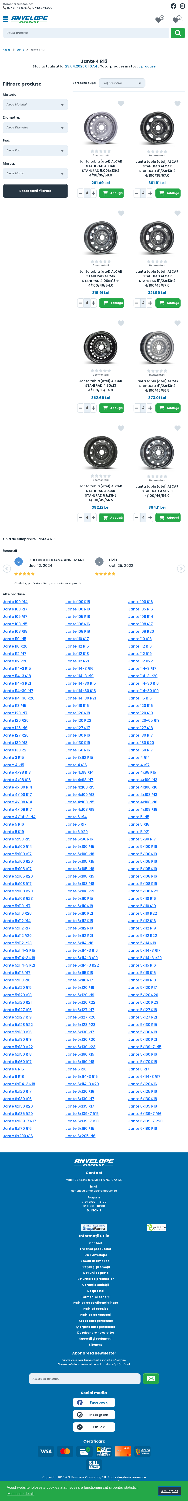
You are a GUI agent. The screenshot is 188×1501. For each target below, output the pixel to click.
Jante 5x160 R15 (79, 1054)
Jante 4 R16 (76, 765)
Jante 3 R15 (13, 757)
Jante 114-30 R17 (18, 690)
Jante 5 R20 (76, 831)
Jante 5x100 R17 (17, 854)
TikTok (91, 1427)
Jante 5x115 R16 (142, 965)
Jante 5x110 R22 (142, 913)
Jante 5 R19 (13, 831)
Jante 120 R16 (140, 705)
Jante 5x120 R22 (80, 1002)
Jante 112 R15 (77, 646)
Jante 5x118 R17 (79, 980)
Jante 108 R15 (15, 624)
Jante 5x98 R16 (79, 839)
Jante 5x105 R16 (142, 861)
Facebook (92, 1402)
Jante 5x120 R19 (79, 995)
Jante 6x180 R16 (142, 1128)
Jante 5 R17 (76, 824)
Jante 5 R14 (76, 817)
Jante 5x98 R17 (142, 839)
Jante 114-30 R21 (80, 698)
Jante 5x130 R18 (142, 1032)
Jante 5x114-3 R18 (19, 958)
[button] (7, 569)
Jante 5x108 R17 (17, 883)
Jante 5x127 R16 (17, 1009)
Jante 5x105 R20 (18, 876)
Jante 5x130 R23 (80, 1047)
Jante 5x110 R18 (79, 906)
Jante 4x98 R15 (142, 772)
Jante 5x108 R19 (142, 883)
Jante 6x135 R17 (79, 1106)
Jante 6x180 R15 (79, 1128)
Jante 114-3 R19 (79, 676)
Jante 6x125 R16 (142, 1091)
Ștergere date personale (95, 1327)
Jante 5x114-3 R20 (145, 958)
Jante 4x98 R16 (17, 779)
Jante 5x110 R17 (16, 906)
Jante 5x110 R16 (142, 898)
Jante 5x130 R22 (18, 1047)
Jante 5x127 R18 (142, 1009)
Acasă (6, 49)
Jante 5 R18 (138, 824)
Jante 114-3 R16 (79, 668)
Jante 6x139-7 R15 (82, 1113)
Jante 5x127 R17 (79, 1009)
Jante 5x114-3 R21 (19, 965)
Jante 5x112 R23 (17, 943)
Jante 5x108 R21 (79, 891)
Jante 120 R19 (140, 713)
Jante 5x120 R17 (142, 987)
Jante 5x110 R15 (79, 898)
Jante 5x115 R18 (79, 972)
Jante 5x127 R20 (80, 1017)
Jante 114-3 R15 (17, 668)
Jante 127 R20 (16, 735)
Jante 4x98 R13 (17, 772)
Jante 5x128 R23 (80, 1024)
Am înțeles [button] (169, 1491)
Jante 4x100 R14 (17, 787)
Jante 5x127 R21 (142, 1017)
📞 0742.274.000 (40, 8)
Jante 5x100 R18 (79, 854)
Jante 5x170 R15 (142, 1061)
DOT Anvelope (95, 1255)
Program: (94, 1197)
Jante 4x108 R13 (142, 794)
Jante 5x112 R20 (17, 935)
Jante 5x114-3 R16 (81, 950)
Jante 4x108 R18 (79, 809)
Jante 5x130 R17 (79, 1032)
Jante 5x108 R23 (18, 898)
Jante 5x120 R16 (79, 987)
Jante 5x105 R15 (79, 861)
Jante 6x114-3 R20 (82, 1084)
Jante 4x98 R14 (79, 772)
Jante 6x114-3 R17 (144, 1076)
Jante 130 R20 (141, 742)
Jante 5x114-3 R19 (81, 958)
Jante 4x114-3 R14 (19, 817)
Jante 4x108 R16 (142, 802)
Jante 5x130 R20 (80, 1039)
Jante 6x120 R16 (142, 1084)
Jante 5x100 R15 (79, 846)
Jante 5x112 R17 (16, 928)
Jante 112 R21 (77, 661)
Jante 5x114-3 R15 (19, 950)
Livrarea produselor (95, 1249)
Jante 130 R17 (140, 735)
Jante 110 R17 (77, 639)
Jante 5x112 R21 (79, 935)
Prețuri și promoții (95, 1267)
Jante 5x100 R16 (142, 846)
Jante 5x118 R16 (16, 980)
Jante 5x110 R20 (17, 913)
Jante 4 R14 (139, 757)
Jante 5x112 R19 (142, 928)
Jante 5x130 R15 (142, 1024)
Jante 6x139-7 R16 (144, 1113)
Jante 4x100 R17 (17, 794)
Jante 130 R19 (77, 742)
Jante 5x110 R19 (142, 906)
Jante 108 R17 (140, 624)
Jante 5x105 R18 (79, 869)
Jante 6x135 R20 (18, 1113)
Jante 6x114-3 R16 (81, 1076)
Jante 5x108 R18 (79, 883)
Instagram (92, 1415)
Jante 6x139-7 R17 (19, 1121)
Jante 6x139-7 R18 (82, 1121)
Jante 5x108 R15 (79, 876)
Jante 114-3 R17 (142, 668)
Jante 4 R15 (13, 765)
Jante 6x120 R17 (17, 1091)
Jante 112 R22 (140, 661)
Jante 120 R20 (16, 720)
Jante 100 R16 (140, 601)
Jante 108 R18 (15, 631)
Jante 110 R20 (15, 646)
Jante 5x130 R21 (142, 1039)
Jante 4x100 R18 (79, 794)
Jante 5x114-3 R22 (82, 965)
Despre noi (95, 1291)
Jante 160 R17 (140, 750)
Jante (20, 49)
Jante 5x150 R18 (17, 1054)
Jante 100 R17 (15, 609)
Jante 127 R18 (140, 728)
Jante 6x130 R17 (79, 1099)
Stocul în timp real (96, 1261)
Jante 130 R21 (15, 750)
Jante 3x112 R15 (79, 757)
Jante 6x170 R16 (17, 1128)
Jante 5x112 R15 (79, 920)
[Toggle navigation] (5, 19)
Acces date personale (96, 1321)
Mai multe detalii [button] (20, 1494)
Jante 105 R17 (15, 616)
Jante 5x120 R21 (17, 1002)
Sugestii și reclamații (95, 1339)
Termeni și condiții (96, 1297)
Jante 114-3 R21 (17, 683)
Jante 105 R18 (77, 616)
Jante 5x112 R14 (17, 920)
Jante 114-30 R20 (18, 698)
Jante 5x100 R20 (18, 861)
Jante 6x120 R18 (79, 1091)
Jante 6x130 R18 (142, 1099)
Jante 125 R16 (15, 728)
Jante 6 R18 (13, 1076)
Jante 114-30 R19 (143, 690)
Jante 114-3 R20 (143, 676)
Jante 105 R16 (140, 609)
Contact (95, 1243)
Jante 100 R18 (77, 609)
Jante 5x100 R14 (17, 846)
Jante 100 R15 (77, 601)
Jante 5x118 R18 (142, 980)
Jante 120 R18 (77, 713)
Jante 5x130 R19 (17, 1039)
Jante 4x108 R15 (79, 802)
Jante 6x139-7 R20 (145, 1121)
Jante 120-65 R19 (144, 720)
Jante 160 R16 (77, 750)
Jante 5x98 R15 (16, 839)
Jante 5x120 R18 (17, 995)
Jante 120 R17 (15, 713)
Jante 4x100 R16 (142, 787)
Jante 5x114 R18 (79, 943)
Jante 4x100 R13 (142, 779)
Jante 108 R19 (77, 631)
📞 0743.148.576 (15, 8)
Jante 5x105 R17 (17, 869)
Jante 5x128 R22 (18, 1024)
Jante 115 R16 (140, 698)
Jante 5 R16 (13, 824)
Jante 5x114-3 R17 (144, 950)
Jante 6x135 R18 (142, 1106)
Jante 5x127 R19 (17, 1017)
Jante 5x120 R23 (143, 1002)
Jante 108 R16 (77, 624)
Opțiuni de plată (95, 1273)
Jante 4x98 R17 (79, 779)
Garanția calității (95, 1285)
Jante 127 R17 (77, 728)
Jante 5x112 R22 (142, 935)
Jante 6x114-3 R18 (19, 1084)
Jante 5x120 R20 (143, 995)
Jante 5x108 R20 (18, 891)
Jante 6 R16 (76, 1069)
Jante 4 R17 (139, 765)
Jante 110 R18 (140, 639)
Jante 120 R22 (78, 720)
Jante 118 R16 (77, 705)
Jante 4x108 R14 (17, 802)
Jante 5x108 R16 (142, 876)
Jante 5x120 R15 (17, 987)
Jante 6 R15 (13, 1069)
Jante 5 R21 (138, 831)
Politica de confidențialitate (95, 1303)
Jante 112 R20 (15, 661)
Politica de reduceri (95, 1315)
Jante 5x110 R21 (79, 913)
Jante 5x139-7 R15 (144, 1047)
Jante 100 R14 (15, 601)
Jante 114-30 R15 (80, 683)
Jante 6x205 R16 (80, 1136)
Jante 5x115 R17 (16, 972)
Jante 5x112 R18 (79, 928)
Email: (94, 1186)
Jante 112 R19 (140, 653)
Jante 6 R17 (138, 1069)
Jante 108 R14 (140, 616)
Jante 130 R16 (77, 735)
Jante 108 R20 (141, 631)
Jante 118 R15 (14, 705)
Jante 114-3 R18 (17, 676)
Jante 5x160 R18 (79, 1061)
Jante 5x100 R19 (142, 854)
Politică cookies (95, 1309)
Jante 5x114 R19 (142, 943)
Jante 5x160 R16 (142, 1054)
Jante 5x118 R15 (142, 972)
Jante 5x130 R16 (17, 1032)
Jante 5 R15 (138, 817)
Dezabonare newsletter (95, 1333)
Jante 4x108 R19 (142, 809)
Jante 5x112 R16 (142, 920)
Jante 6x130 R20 (18, 1106)
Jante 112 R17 (14, 653)
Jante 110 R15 (14, 639)
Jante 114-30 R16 (143, 683)
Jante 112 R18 (77, 653)
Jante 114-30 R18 (80, 690)
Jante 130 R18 (15, 742)
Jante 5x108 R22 (143, 891)
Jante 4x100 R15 (79, 787)
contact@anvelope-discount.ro (94, 1191)
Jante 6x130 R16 (17, 1099)
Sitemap (95, 1345)
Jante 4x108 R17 (17, 809)
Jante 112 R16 (140, 646)
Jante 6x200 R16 (18, 1136)
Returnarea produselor (95, 1279)
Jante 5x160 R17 (17, 1061)
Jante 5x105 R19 (142, 869)
